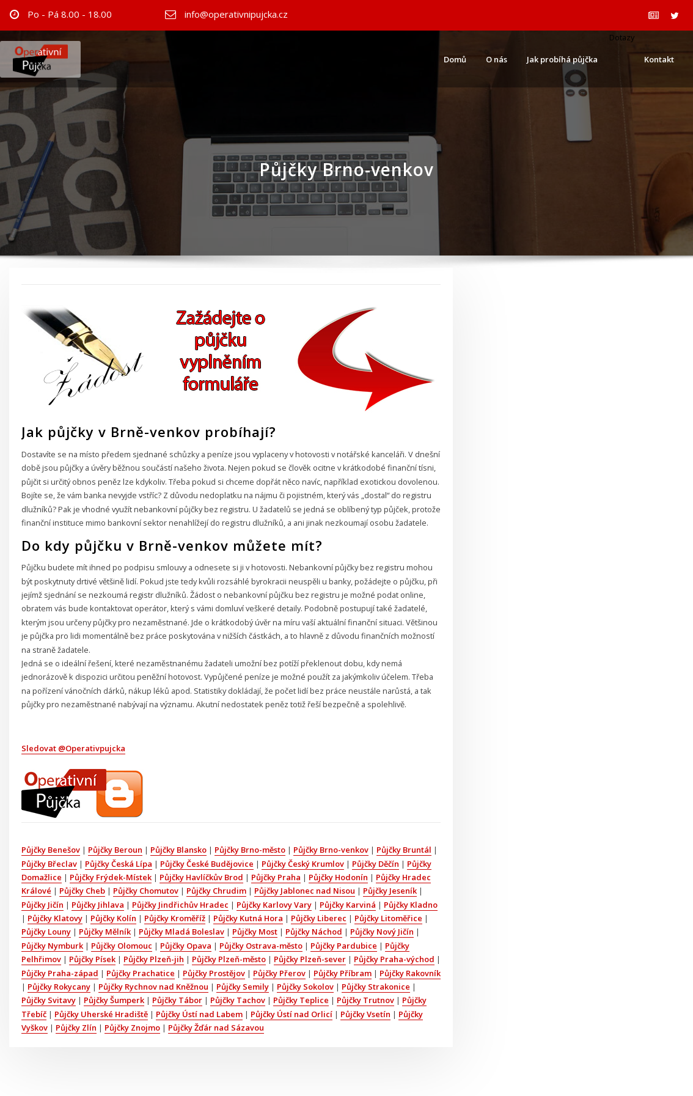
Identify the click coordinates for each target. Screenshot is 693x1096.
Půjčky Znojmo (132, 1027)
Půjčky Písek (92, 959)
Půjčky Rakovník (410, 973)
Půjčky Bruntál (403, 849)
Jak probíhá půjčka (562, 59)
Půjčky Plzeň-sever (310, 959)
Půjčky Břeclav (49, 863)
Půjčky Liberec (318, 918)
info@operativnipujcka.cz (236, 14)
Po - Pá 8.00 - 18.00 (70, 14)
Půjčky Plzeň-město (229, 959)
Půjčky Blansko (178, 849)
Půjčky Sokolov (305, 986)
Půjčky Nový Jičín (382, 931)
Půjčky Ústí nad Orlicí (291, 1014)
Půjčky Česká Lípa (118, 863)
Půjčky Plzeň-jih (153, 959)
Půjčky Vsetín (365, 1014)
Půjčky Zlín (76, 1027)
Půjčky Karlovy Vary (274, 904)
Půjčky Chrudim (216, 890)
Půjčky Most (254, 931)
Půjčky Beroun (115, 849)
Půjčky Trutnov (365, 1000)
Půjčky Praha (276, 877)
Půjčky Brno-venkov (331, 849)
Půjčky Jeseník (390, 890)
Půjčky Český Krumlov (303, 863)
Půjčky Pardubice (343, 945)
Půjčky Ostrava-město (260, 945)
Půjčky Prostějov (214, 973)
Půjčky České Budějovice (207, 863)
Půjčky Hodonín (338, 877)
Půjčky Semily (242, 986)
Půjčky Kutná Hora (248, 918)
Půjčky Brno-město (250, 849)
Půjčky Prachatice (140, 973)
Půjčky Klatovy (55, 918)
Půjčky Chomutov (145, 890)
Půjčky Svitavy (48, 1000)
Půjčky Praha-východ (394, 959)
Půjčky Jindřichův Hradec (180, 904)
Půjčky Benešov (50, 849)
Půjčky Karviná (348, 904)
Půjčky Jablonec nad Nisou (304, 890)
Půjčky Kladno (411, 904)
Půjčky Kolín (113, 918)
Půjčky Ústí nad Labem (199, 1014)
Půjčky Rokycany (59, 986)
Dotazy (620, 37)
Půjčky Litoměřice (388, 918)
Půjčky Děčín (375, 863)
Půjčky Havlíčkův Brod (201, 877)
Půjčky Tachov (237, 1000)
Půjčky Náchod (313, 931)
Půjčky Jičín (42, 904)
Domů (455, 59)
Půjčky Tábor (177, 1000)
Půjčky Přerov (279, 973)
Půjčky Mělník (105, 931)
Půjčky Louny (46, 931)
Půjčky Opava (185, 945)
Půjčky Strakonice (376, 986)
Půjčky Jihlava (98, 904)
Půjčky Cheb (82, 890)
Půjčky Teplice (301, 1000)
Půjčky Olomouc (121, 945)
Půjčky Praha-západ (59, 973)
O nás (496, 59)
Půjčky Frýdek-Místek (111, 877)
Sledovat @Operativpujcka (73, 748)
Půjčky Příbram (343, 973)
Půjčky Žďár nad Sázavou (216, 1027)
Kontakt (659, 59)
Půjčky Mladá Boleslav (181, 931)
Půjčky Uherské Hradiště (101, 1014)
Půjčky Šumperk (114, 1000)
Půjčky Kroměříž (174, 918)
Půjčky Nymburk (52, 945)
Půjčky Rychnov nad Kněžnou (153, 986)
